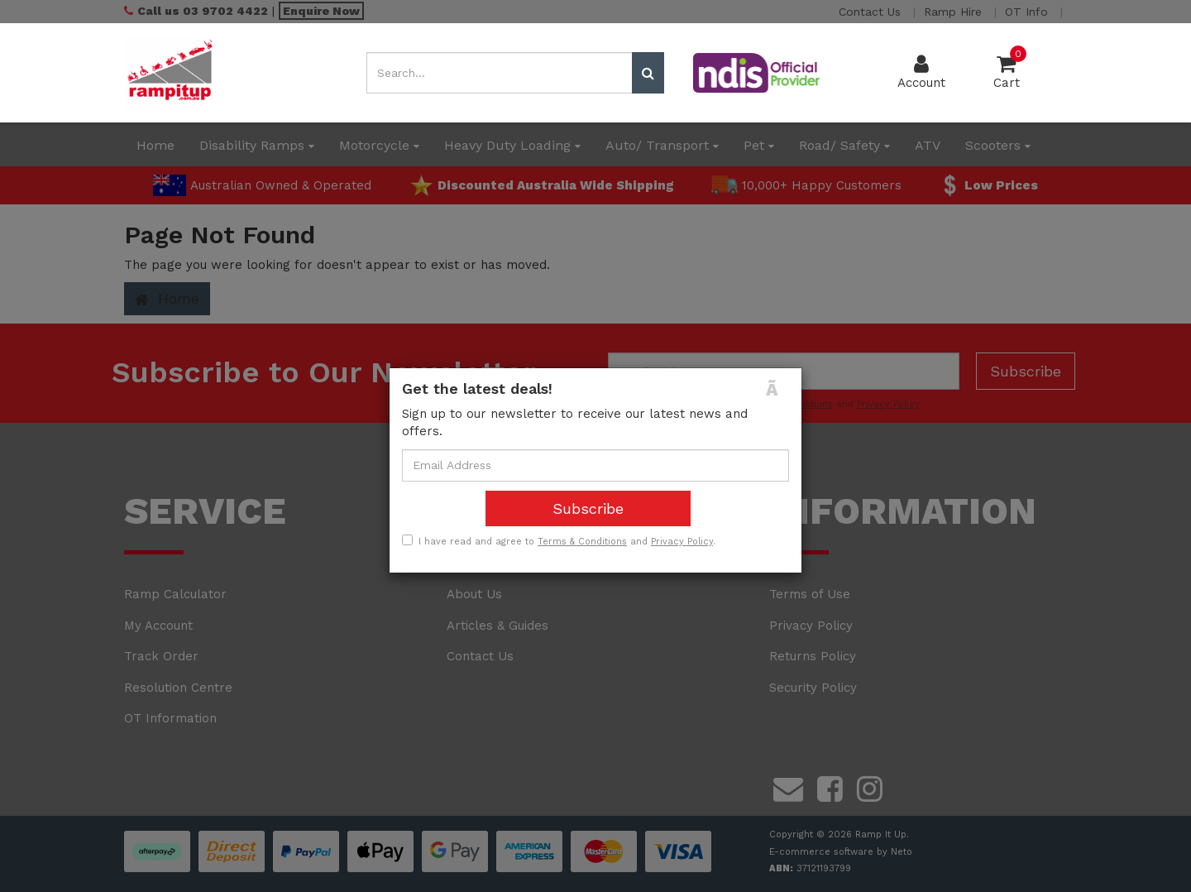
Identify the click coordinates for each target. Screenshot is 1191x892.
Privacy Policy (682, 541)
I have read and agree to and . (558, 541)
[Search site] (648, 73)
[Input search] (499, 73)
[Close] (777, 389)
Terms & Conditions (582, 541)
